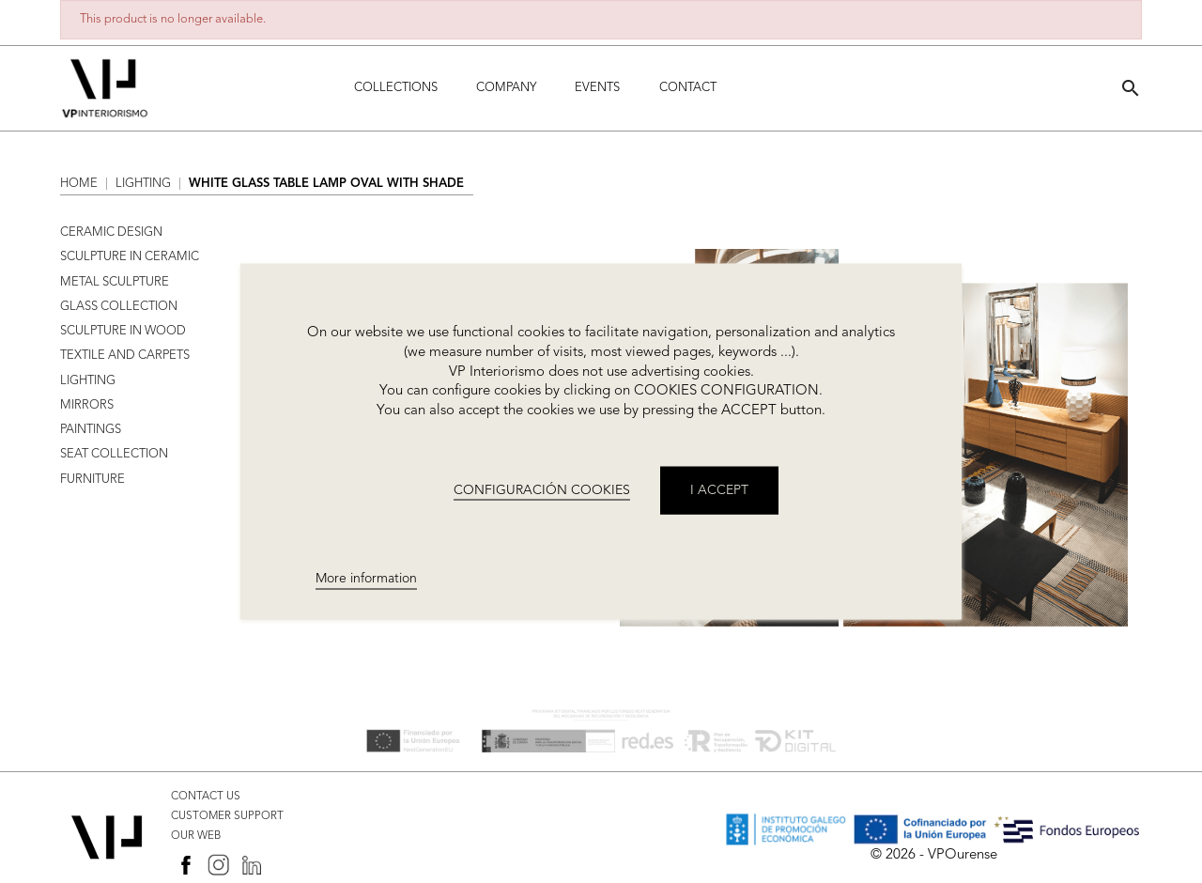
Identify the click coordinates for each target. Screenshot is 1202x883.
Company (506, 88)
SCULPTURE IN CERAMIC (129, 257)
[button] (1130, 88)
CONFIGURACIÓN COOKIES (542, 489)
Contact (688, 88)
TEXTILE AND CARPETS (125, 355)
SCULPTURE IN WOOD (123, 331)
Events (597, 88)
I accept (719, 489)
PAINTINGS (90, 430)
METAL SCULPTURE (114, 282)
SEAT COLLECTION (114, 454)
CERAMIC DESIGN (111, 232)
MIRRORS (87, 405)
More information (366, 578)
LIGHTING (88, 381)
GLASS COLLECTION (118, 307)
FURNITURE (92, 479)
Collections (396, 88)
